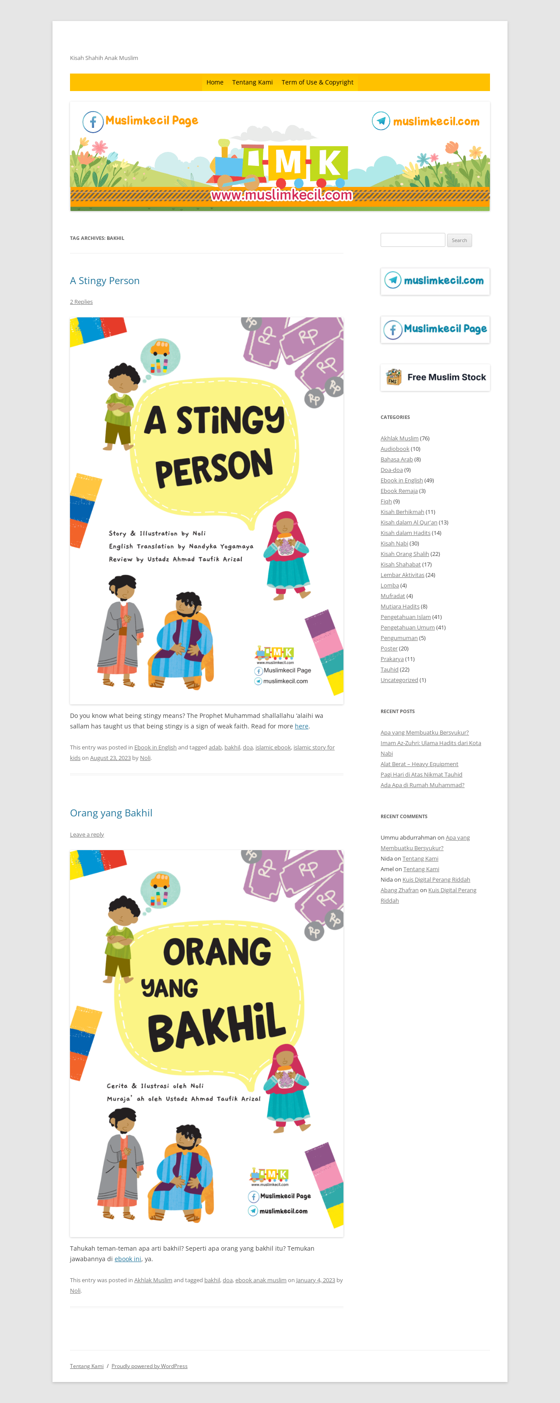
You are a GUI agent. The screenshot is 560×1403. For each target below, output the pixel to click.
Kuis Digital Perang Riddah (436, 879)
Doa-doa (392, 470)
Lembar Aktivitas (402, 575)
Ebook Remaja (399, 491)
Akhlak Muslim (153, 1280)
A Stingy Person (105, 280)
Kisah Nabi (394, 543)
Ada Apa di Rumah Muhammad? (423, 785)
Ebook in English (155, 747)
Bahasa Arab (397, 459)
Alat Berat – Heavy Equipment (419, 764)
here (301, 726)
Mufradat (393, 596)
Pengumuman (399, 638)
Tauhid (390, 669)
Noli (145, 758)
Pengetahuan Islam (406, 617)
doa (248, 747)
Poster (389, 648)
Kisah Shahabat (401, 564)
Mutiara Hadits (400, 606)
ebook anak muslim (261, 1280)
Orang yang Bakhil (111, 812)
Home (215, 82)
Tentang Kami (252, 82)
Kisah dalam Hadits (405, 533)
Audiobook (395, 449)
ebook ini (128, 1259)
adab (215, 747)
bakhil (232, 747)
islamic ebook (273, 747)
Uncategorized (399, 680)
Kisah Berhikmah (402, 512)
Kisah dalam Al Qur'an (409, 522)
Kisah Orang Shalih (405, 554)
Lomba (390, 585)
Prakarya (392, 659)
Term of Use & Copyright (318, 82)
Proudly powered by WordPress (150, 1366)
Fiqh (386, 501)
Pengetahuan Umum (408, 627)
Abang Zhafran (400, 890)
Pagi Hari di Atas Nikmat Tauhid (421, 774)
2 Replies (81, 302)
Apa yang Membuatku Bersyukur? (425, 732)
